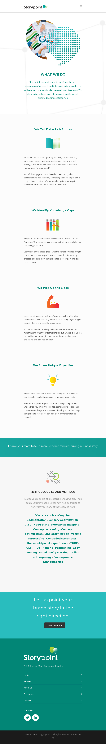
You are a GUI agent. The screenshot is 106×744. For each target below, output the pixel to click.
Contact (27, 700)
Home (26, 675)
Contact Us (54, 625)
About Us (28, 687)
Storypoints (29, 694)
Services (27, 681)
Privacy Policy (30, 734)
